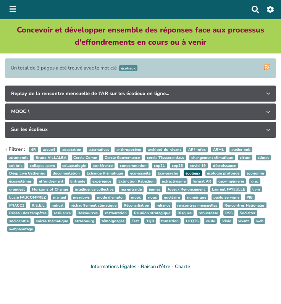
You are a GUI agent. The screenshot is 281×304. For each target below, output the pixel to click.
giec (254, 181)
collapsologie (74, 165)
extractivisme (174, 181)
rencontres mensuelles (197, 205)
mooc (136, 197)
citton (245, 157)
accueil (49, 149)
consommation (133, 165)
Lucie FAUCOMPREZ (27, 197)
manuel (59, 197)
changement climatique (212, 157)
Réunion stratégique (152, 212)
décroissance (224, 165)
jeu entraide (131, 189)
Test (135, 220)
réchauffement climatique (93, 205)
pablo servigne (226, 197)
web (259, 220)
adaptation (71, 149)
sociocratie (19, 220)
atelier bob (240, 149)
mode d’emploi (110, 197)
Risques (185, 212)
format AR (201, 181)
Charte (182, 266)
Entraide (77, 181)
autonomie (18, 157)
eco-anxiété (140, 173)
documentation (66, 173)
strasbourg (84, 220)
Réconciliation (136, 205)
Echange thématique (105, 173)
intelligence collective (94, 189)
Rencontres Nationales (244, 205)
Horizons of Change (50, 189)
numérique (196, 197)
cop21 (159, 165)
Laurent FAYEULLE (228, 189)
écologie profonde (223, 173)
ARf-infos (197, 149)
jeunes (154, 189)
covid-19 (198, 165)
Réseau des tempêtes (28, 212)
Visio (226, 220)
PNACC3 (16, 205)
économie (255, 173)
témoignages (113, 220)
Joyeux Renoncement (187, 189)
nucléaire (172, 197)
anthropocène (128, 149)
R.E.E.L (38, 205)
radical (57, 205)
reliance (163, 205)
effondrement (51, 181)
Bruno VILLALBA (51, 157)
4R (33, 149)
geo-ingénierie (231, 181)
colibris (16, 165)
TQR (150, 220)
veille (210, 220)
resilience (62, 212)
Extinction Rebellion (136, 181)
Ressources (88, 212)
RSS (229, 212)
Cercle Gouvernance (122, 157)
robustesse (208, 212)
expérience (101, 181)
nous (152, 197)
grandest (17, 189)
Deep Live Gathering (27, 173)
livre (256, 189)
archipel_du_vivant (164, 149)
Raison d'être (155, 266)
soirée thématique (52, 220)
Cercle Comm (85, 157)
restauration (116, 212)
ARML (218, 149)
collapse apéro (42, 165)
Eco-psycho (168, 173)
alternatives (99, 149)
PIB (250, 197)
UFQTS (192, 220)
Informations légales (113, 266)
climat (263, 157)
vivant (243, 220)
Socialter (247, 212)
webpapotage (21, 228)
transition (170, 220)
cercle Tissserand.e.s (165, 157)
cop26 (177, 165)
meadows (81, 197)
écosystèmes (20, 181)
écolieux (193, 173)
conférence (103, 165)
